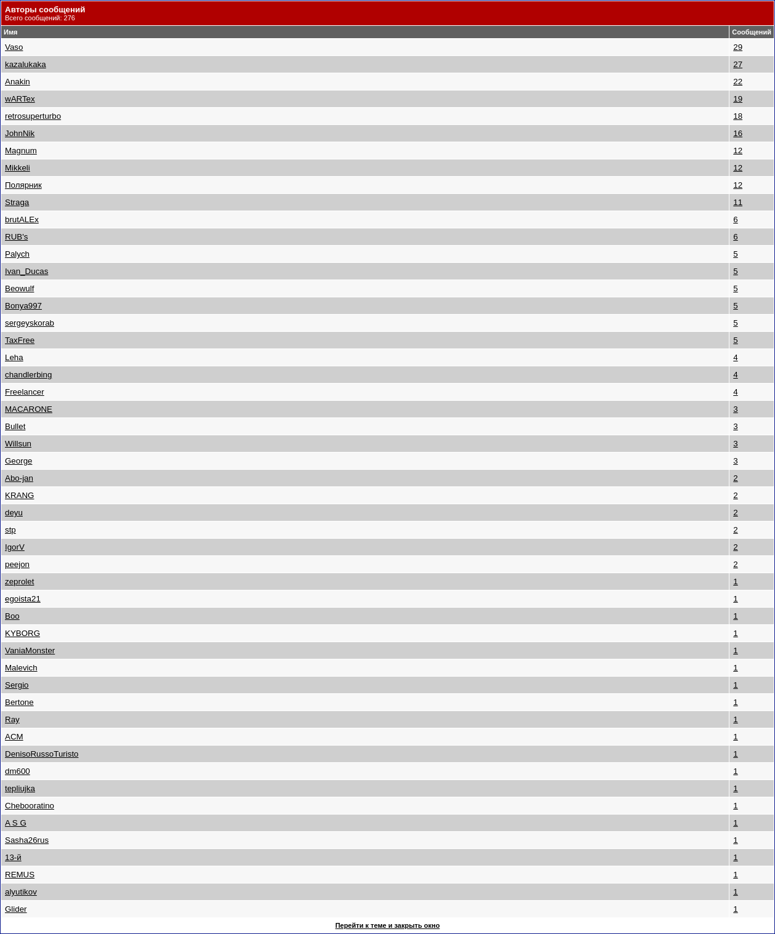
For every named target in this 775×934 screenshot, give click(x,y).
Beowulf (19, 288)
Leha (14, 357)
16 (737, 133)
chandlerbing (28, 374)
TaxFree (19, 340)
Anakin (17, 81)
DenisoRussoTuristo (42, 754)
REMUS (19, 874)
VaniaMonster (30, 650)
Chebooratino (29, 805)
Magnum (21, 150)
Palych (17, 254)
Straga (17, 202)
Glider (16, 909)
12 (737, 150)
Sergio (17, 685)
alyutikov (21, 891)
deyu (14, 512)
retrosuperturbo (33, 116)
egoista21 (23, 598)
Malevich (21, 667)
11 (737, 202)
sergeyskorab (29, 323)
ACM (14, 736)
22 (737, 81)
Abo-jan (19, 478)
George (18, 460)
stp (10, 529)
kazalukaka (25, 64)
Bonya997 (23, 305)
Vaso (14, 47)
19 (737, 98)
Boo (12, 616)
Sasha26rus (27, 840)
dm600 (17, 771)
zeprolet (19, 581)
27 (737, 64)
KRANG (19, 495)
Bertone (19, 702)
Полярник (23, 185)
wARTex (20, 98)
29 (737, 47)
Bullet (15, 426)
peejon (17, 564)
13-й (13, 857)
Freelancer (24, 392)
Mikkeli (17, 167)
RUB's (16, 236)
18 (737, 116)
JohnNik (19, 133)
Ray (12, 719)
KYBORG (22, 633)
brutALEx (22, 219)
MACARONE (28, 409)
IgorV (15, 547)
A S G (15, 822)
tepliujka (20, 788)
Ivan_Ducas (26, 271)
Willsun (18, 443)
